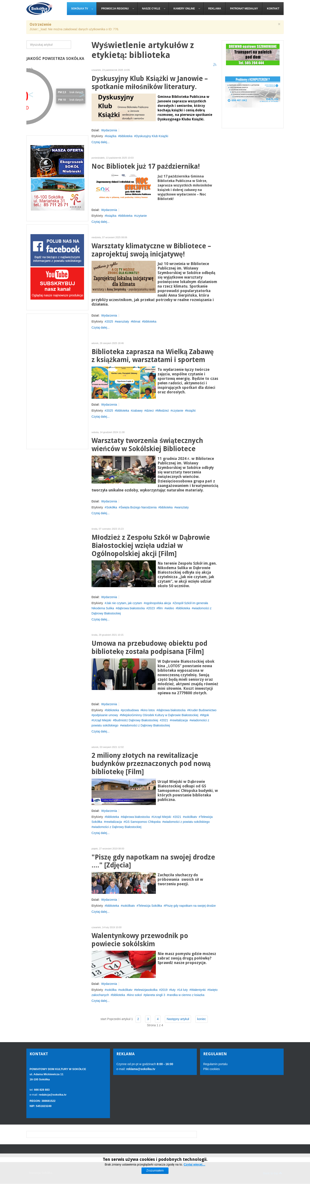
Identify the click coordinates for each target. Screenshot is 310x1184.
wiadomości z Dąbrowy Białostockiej (146, 725)
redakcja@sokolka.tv (52, 1094)
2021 (164, 720)
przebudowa (130, 710)
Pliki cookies (211, 1069)
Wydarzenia (109, 130)
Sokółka (111, 507)
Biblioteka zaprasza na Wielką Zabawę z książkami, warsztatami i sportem (153, 356)
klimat (136, 321)
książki (191, 410)
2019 (164, 989)
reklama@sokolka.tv (140, 1069)
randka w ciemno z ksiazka (186, 995)
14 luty (183, 989)
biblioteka (126, 136)
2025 (109, 321)
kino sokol (135, 995)
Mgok (205, 715)
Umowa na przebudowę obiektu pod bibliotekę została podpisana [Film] (150, 648)
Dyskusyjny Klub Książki (152, 136)
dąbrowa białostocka (131, 608)
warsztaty (122, 321)
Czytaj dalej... (101, 142)
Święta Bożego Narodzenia (138, 507)
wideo (170, 608)
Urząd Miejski (102, 720)
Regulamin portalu (215, 1064)
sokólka (111, 989)
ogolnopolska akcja (158, 603)
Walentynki (198, 989)
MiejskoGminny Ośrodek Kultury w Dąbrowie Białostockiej (159, 715)
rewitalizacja (180, 720)
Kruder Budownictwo (202, 710)
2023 (151, 608)
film (160, 608)
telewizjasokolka (146, 989)
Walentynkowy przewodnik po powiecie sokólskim (140, 940)
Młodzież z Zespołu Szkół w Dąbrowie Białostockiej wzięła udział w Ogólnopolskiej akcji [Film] (151, 546)
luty (173, 989)
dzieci (150, 410)
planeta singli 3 (155, 995)
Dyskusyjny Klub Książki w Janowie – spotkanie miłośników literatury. (150, 83)
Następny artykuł (178, 1019)
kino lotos (148, 710)
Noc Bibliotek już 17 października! (146, 166)
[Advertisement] (57, 381)
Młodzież (163, 410)
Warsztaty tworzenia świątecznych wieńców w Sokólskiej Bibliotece (147, 445)
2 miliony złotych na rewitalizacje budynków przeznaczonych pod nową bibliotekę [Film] (151, 764)
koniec (201, 1019)
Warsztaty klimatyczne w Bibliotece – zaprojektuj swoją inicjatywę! (151, 250)
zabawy (137, 410)
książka (111, 136)
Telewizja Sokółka (150, 905)
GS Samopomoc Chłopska (143, 821)
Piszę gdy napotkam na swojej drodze (190, 905)
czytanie (141, 215)
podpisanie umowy (105, 715)
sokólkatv (191, 817)
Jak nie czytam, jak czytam (124, 603)
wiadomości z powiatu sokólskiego (187, 821)
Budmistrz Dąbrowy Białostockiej (136, 720)
